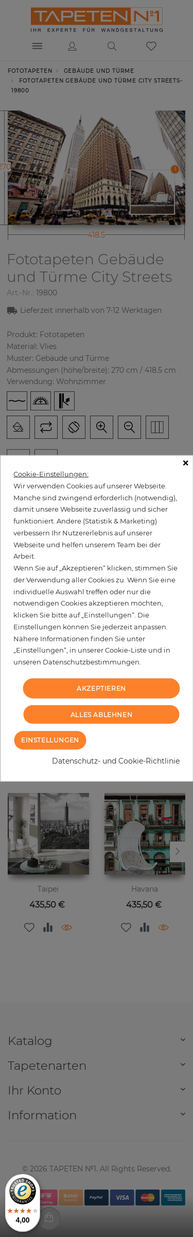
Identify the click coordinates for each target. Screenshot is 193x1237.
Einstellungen (50, 740)
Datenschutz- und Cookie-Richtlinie (116, 761)
